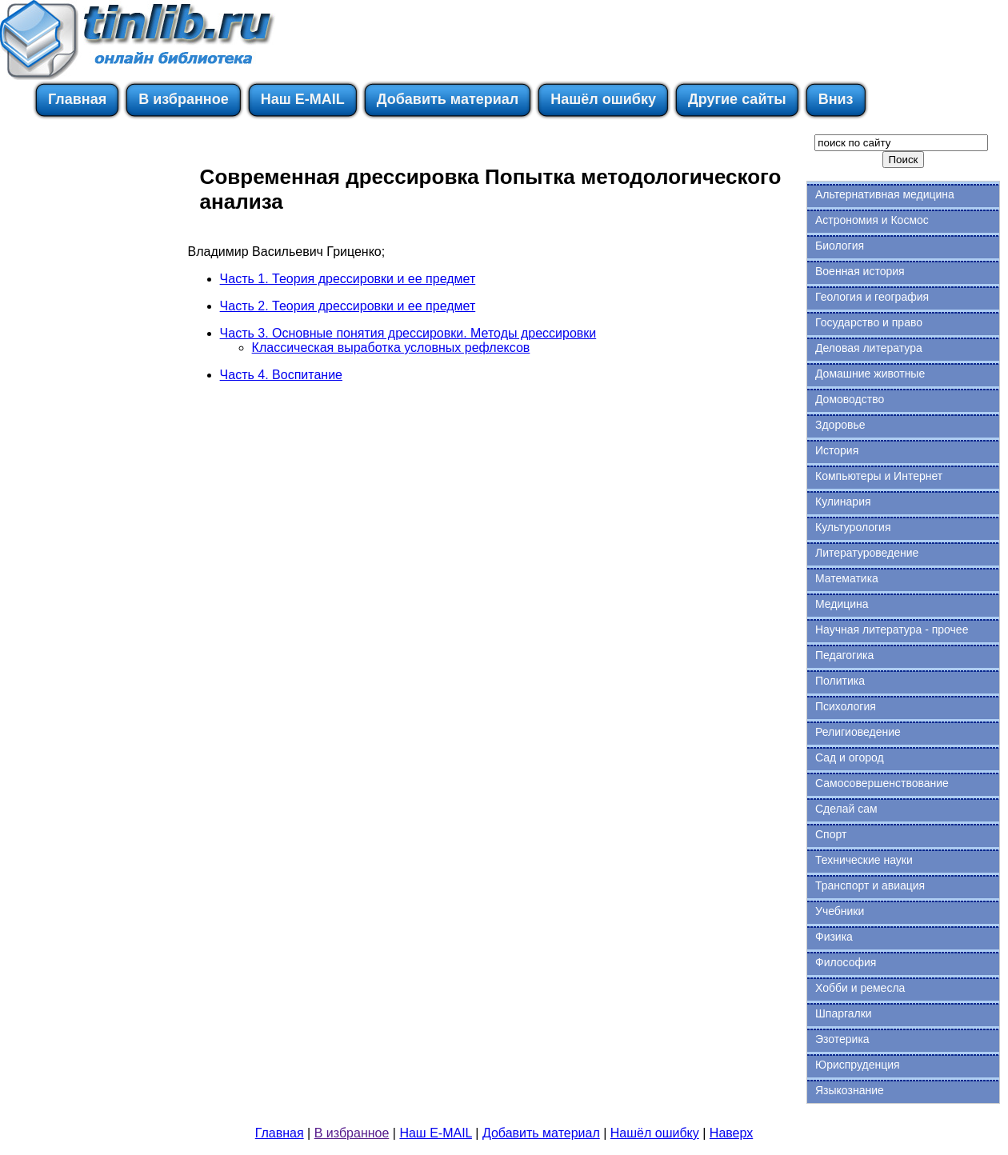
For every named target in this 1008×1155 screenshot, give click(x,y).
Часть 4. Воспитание (281, 375)
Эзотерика (842, 1039)
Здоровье (840, 424)
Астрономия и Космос (872, 220)
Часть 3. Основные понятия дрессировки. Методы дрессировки (408, 333)
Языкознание (849, 1090)
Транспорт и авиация (870, 885)
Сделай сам (846, 808)
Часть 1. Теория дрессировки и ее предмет (348, 279)
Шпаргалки (843, 1013)
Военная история (860, 271)
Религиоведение (858, 731)
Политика (840, 680)
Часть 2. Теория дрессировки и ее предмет (348, 306)
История (836, 450)
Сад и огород (849, 757)
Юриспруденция (857, 1064)
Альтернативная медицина (884, 194)
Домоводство (849, 399)
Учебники (839, 911)
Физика (834, 936)
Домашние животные (870, 373)
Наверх (731, 1133)
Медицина (842, 603)
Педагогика (844, 655)
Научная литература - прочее (891, 629)
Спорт (830, 834)
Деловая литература (868, 348)
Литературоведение (866, 552)
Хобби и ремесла (860, 987)
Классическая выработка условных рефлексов (391, 347)
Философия (845, 962)
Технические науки (864, 859)
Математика (846, 578)
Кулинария (843, 501)
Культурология (853, 527)
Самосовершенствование (882, 783)
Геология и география (872, 296)
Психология (845, 706)
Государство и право (868, 322)
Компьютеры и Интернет (878, 476)
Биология (839, 245)
